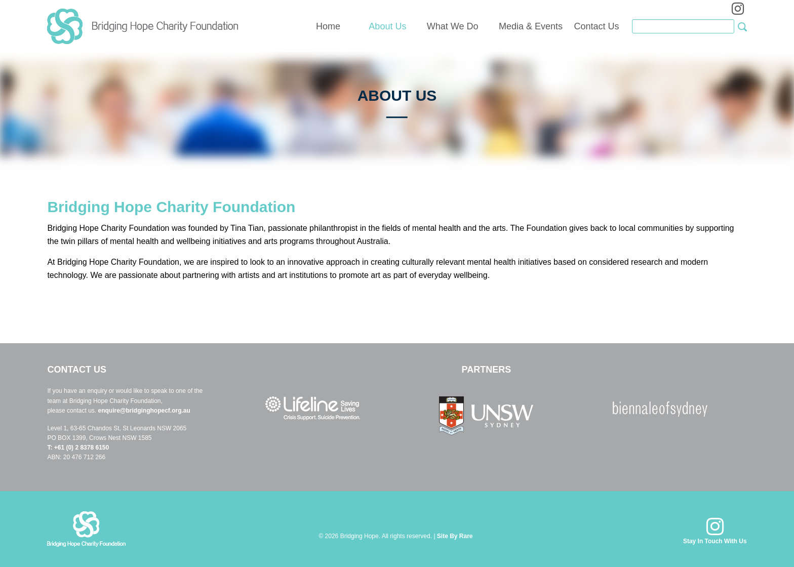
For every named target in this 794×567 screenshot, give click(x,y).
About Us (387, 26)
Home (328, 26)
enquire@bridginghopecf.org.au (144, 410)
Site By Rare (455, 536)
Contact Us (596, 26)
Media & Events (531, 26)
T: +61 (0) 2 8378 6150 (78, 447)
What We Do (453, 26)
